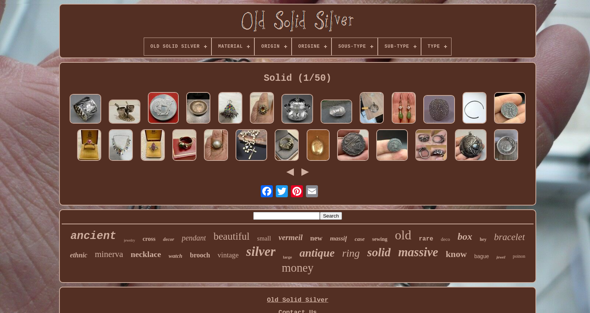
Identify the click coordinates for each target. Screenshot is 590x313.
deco (445, 239)
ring (351, 253)
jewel (500, 257)
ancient (93, 236)
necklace (146, 254)
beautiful (231, 236)
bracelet (509, 237)
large (287, 257)
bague (481, 256)
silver (260, 251)
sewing (379, 239)
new (316, 238)
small (264, 238)
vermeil (290, 237)
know (456, 254)
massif (338, 238)
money (297, 267)
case (359, 239)
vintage (228, 255)
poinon (519, 256)
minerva (109, 254)
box (465, 236)
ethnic (78, 255)
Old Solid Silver (297, 300)
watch (175, 256)
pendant (194, 238)
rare (426, 239)
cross (149, 239)
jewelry (129, 240)
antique (317, 252)
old (403, 235)
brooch (200, 255)
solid (379, 252)
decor (168, 239)
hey (483, 239)
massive (418, 252)
